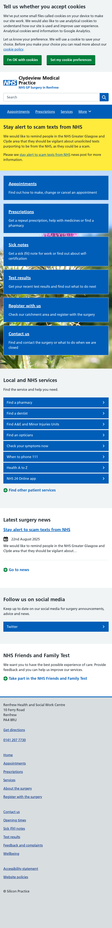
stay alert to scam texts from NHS (45, 155)
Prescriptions (45, 111)
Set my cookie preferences (70, 60)
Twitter (56, 626)
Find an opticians (56, 435)
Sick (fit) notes (14, 828)
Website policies (15, 877)
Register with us (25, 305)
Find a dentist (56, 413)
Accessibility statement (20, 869)
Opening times (14, 820)
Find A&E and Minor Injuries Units (56, 424)
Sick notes (18, 244)
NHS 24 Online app (56, 478)
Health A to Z (56, 467)
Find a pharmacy (56, 402)
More (85, 111)
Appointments (18, 111)
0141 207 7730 (14, 740)
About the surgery (17, 788)
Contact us (19, 333)
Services (67, 111)
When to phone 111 (56, 456)
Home (8, 755)
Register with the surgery (22, 797)
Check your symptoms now (56, 445)
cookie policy (13, 49)
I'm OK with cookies (22, 60)
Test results (20, 277)
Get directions (14, 730)
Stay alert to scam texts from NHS (36, 529)
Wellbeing (11, 854)
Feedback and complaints (23, 845)
